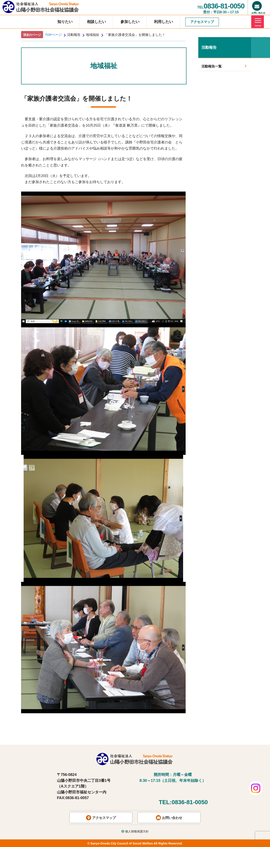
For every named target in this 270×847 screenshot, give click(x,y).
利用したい (163, 22)
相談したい (96, 22)
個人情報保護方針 (135, 831)
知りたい (65, 22)
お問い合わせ (169, 817)
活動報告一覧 (223, 66)
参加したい (129, 22)
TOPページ (53, 34)
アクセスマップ (202, 22)
